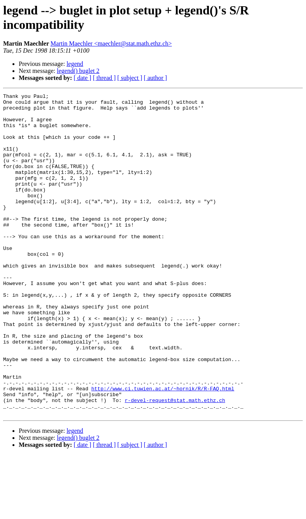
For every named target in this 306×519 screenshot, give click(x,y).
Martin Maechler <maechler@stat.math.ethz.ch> (111, 43)
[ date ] (82, 77)
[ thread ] (104, 77)
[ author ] (155, 77)
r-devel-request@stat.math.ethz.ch (175, 462)
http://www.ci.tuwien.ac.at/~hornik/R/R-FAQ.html (162, 448)
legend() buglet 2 (78, 70)
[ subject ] (129, 77)
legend (75, 63)
